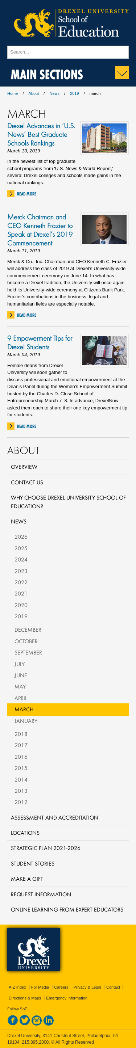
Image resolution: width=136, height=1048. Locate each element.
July (20, 664)
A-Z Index (17, 987)
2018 (21, 733)
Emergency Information (66, 998)
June (21, 675)
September (28, 652)
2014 (21, 779)
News (54, 93)
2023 (21, 570)
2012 (21, 801)
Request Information (41, 894)
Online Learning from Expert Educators (67, 909)
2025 (21, 548)
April (21, 698)
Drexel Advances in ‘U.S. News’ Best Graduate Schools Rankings (41, 134)
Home (12, 93)
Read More (26, 194)
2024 (21, 559)
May (20, 686)
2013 (21, 790)
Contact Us (27, 482)
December (28, 629)
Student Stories (32, 863)
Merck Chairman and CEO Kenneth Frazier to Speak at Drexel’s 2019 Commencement (40, 229)
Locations (25, 832)
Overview (24, 466)
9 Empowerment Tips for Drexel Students (39, 342)
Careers (61, 987)
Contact (113, 987)
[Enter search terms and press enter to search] (68, 52)
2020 (21, 605)
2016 (21, 756)
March (24, 709)
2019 (74, 93)
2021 (21, 593)
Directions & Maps (25, 998)
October (26, 641)
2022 (21, 582)
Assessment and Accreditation (54, 817)
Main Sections (47, 73)
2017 (21, 745)
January (26, 720)
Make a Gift (27, 878)
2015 (21, 767)
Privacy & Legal (87, 987)
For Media (40, 987)
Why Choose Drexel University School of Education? (68, 501)
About (34, 93)
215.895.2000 (35, 1042)
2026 (21, 536)
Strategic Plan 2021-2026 (46, 847)
